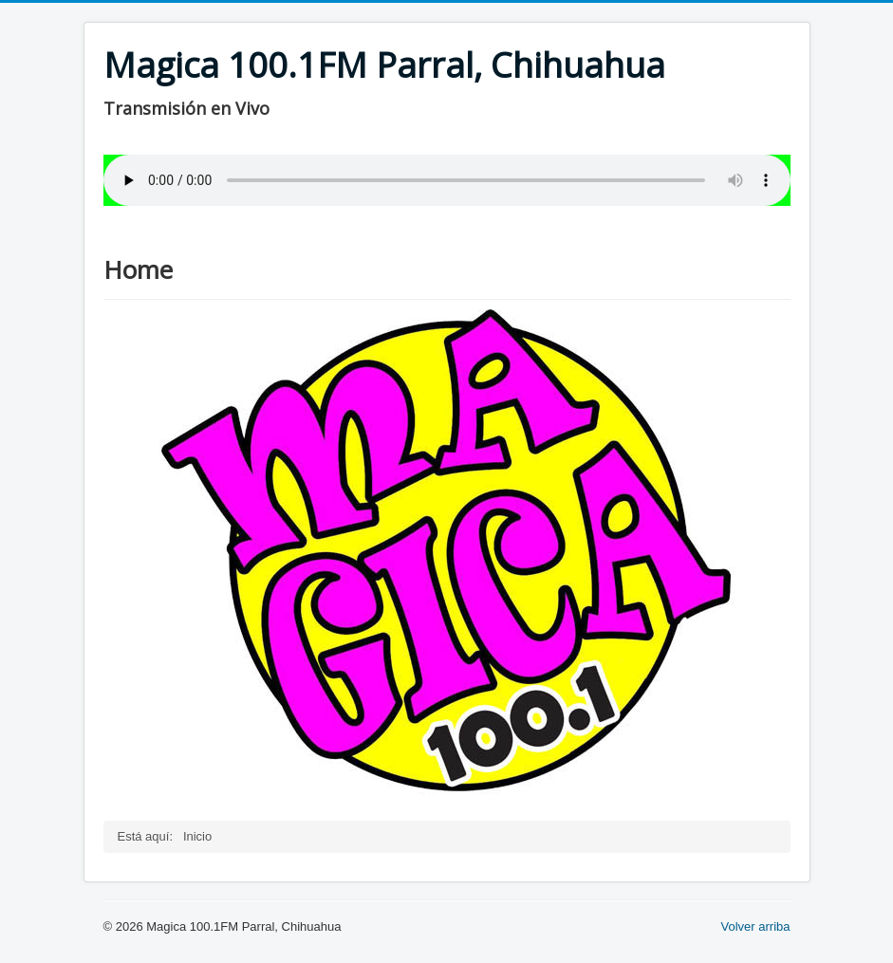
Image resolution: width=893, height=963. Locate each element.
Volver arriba (756, 926)
